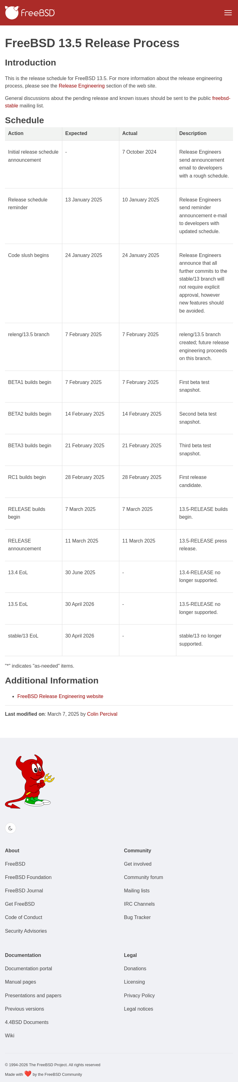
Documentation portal (28, 968)
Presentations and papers (33, 995)
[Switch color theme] (10, 828)
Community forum (143, 877)
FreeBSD (15, 864)
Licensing (134, 982)
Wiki (9, 1035)
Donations (135, 968)
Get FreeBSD (20, 904)
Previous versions (24, 1009)
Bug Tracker (137, 917)
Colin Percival (102, 714)
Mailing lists (137, 890)
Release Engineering (82, 85)
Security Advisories (26, 931)
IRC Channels (139, 904)
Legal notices (138, 1009)
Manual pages (20, 982)
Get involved (138, 864)
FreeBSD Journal (24, 890)
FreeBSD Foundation (28, 877)
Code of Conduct (23, 917)
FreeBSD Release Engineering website (60, 696)
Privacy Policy (139, 995)
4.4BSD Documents (27, 1022)
